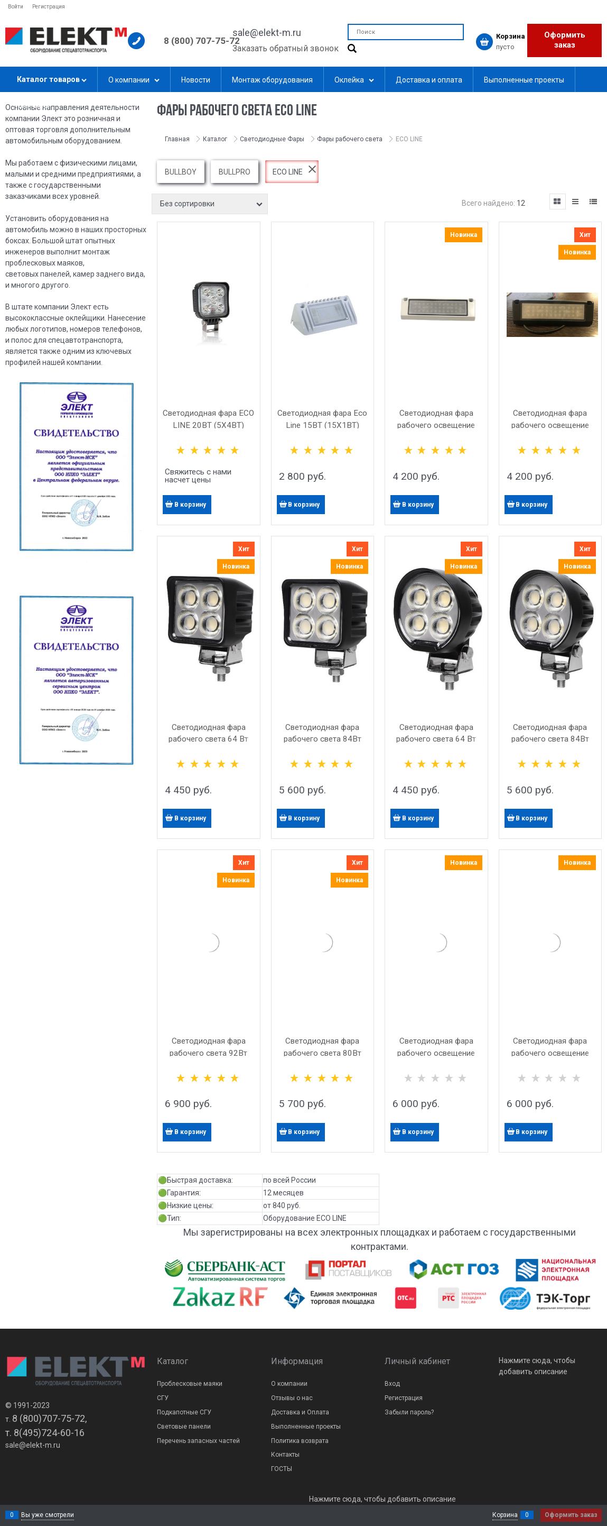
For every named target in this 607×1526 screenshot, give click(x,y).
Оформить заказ (564, 40)
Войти (15, 6)
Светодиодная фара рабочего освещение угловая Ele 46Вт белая (436, 1053)
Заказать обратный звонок (285, 48)
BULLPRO (234, 172)
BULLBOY (181, 172)
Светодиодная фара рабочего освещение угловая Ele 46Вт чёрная (550, 1053)
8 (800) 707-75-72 (202, 40)
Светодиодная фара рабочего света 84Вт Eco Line (322, 739)
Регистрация (48, 6)
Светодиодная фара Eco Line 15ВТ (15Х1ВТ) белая (322, 425)
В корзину (190, 504)
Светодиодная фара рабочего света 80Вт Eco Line (322, 1053)
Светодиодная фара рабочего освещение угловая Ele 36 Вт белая (436, 425)
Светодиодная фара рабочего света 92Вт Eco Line (208, 1053)
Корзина (505, 1515)
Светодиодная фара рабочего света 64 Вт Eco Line (208, 739)
